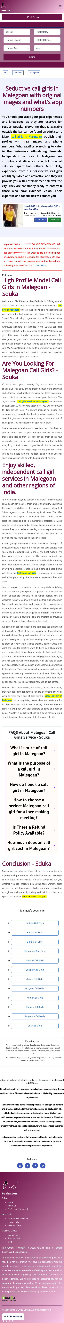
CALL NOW (41, 220)
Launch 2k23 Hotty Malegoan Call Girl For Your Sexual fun (42, 207)
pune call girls (35, 932)
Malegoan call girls (26, 573)
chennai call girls (35, 1007)
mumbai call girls (35, 960)
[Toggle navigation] (60, 6)
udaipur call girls (35, 969)
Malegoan (34, 72)
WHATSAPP (54, 220)
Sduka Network (13, 1316)
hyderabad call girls (35, 951)
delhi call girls (35, 941)
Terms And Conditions (18, 1218)
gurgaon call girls (34, 988)
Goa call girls (35, 1025)
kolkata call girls (35, 923)
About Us (12, 1205)
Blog (10, 1242)
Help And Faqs (14, 1225)
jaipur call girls (34, 979)
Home (10, 1202)
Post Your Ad (32, 17)
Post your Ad (14, 1238)
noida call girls (35, 997)
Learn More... (41, 265)
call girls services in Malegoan (33, 401)
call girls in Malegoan (27, 136)
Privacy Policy (14, 1222)
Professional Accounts (18, 1209)
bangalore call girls (34, 1016)
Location (18, 72)
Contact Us (13, 1235)
